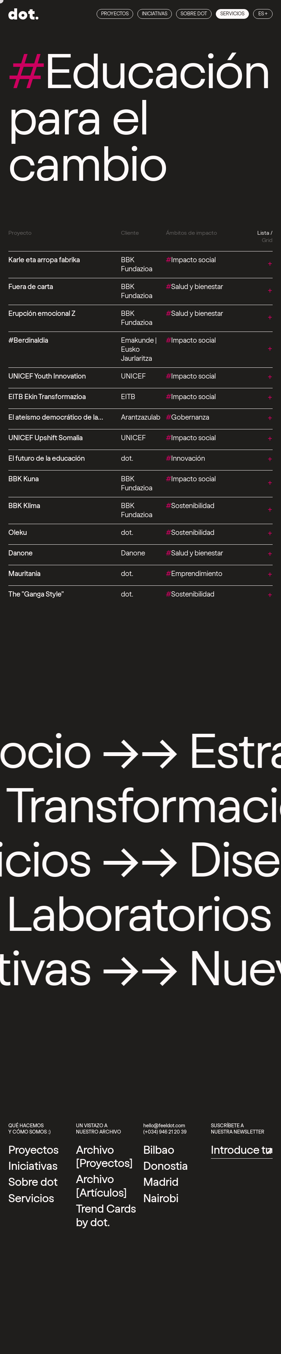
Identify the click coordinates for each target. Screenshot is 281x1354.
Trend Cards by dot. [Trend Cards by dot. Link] (106, 1216)
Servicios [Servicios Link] (232, 13)
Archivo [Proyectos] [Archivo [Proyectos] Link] (104, 1157)
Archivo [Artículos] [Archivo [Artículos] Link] (101, 1186)
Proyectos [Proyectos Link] (115, 13)
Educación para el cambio (139, 119)
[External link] (158, 1150)
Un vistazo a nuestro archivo (98, 1129)
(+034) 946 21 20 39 (165, 1132)
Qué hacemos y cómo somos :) (29, 1129)
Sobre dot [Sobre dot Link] (194, 13)
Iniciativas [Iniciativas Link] (154, 13)
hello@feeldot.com (164, 1125)
